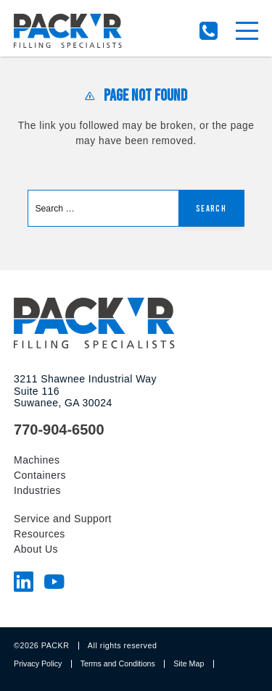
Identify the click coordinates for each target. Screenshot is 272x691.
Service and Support (63, 518)
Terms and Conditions (118, 663)
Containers (40, 475)
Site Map (188, 663)
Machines (36, 460)
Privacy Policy (38, 663)
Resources (39, 534)
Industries (37, 490)
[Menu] (247, 31)
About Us (36, 549)
